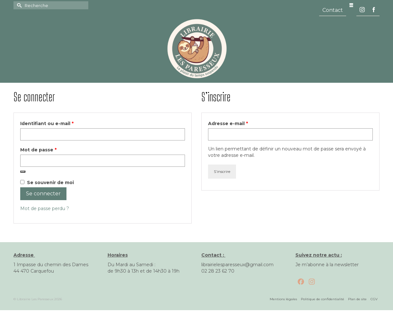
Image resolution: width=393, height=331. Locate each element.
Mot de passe (52, 150)
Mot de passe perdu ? (44, 208)
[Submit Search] (18, 5)
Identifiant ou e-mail (60, 123)
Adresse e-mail (241, 123)
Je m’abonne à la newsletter (327, 264)
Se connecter (43, 194)
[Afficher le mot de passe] (22, 172)
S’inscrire (222, 171)
